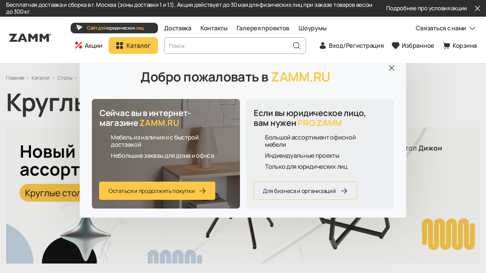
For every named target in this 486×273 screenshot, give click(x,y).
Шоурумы (312, 28)
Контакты (213, 28)
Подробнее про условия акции (426, 8)
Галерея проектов (263, 28)
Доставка (177, 28)
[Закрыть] (477, 8)
